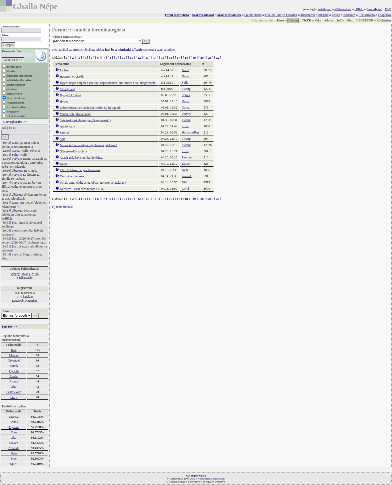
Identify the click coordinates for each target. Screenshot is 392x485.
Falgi (15, 154)
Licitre (64, 70)
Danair (186, 163)
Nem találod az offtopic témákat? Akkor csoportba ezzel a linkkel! (114, 49)
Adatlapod (324, 9)
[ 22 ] (217, 57)
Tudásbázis (307, 15)
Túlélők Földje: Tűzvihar (281, 15)
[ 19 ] (194, 57)
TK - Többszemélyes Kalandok (80, 170)
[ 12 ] (139, 57)
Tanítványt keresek (72, 176)
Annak (14, 381)
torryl (185, 188)
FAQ (388, 9)
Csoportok (385, 15)
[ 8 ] (110, 57)
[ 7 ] (104, 57)
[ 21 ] (209, 57)
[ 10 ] (123, 57)
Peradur (187, 157)
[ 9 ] (116, 57)
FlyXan (14, 371)
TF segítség (67, 89)
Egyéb (336, 15)
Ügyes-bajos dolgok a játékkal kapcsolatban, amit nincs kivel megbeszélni (108, 83)
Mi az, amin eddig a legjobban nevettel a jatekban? (93, 182)
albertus (17, 170)
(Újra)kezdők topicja (73, 151)
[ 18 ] (186, 57)
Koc (13, 350)
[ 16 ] (170, 57)
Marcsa (13, 355)
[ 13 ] (147, 57)
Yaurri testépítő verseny (75, 114)
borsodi (187, 176)
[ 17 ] (178, 57)
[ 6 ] (98, 57)
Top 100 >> (9, 326)
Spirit (14, 464)
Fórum (293, 20)
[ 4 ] (85, 57)
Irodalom (349, 15)
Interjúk (323, 15)
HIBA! (359, 9)
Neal (185, 170)
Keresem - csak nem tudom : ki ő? (82, 189)
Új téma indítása (62, 207)
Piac (350, 20)
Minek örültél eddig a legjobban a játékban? (88, 145)
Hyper (64, 101)
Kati (15, 222)
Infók (340, 20)
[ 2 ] (73, 57)
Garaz (16, 150)
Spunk (14, 365)
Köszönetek (204, 478)
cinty (13, 397)
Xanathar (31, 300)
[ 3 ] (79, 57)
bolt (62, 139)
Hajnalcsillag (190, 132)
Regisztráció (366, 15)
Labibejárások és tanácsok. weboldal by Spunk (90, 108)
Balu (14, 453)
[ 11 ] (131, 57)
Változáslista (342, 9)
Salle (185, 82)
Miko (35, 274)
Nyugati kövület (70, 95)
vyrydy (16, 158)
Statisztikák (218, 478)
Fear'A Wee (13, 392)
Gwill (185, 70)
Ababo (14, 376)
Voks (317, 20)
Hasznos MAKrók (72, 76)
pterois (16, 230)
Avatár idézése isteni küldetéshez (81, 157)
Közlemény (384, 20)
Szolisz (64, 132)
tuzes (15, 142)
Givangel (14, 360)
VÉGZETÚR (364, 20)
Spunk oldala (253, 15)
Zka (13, 386)
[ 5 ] (91, 57)
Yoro (13, 432)
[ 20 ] (202, 57)
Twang (25, 274)
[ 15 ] (162, 57)
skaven (13, 443)
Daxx (63, 164)
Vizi (184, 182)
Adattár (329, 20)
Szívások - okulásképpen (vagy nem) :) (85, 120)
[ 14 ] (154, 57)
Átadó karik (67, 126)
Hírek (280, 20)
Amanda (13, 448)
